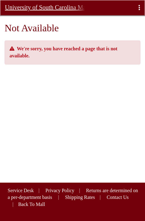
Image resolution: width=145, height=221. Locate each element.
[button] (139, 7)
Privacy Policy (59, 190)
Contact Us (118, 197)
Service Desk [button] (21, 190)
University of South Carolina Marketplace (45, 7)
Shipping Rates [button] (80, 197)
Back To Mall (31, 204)
